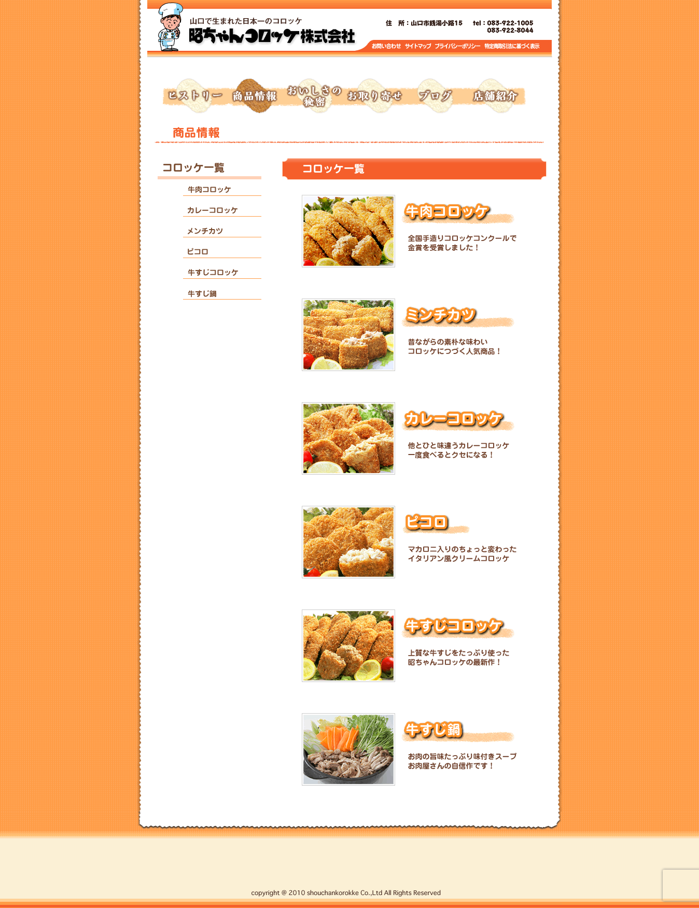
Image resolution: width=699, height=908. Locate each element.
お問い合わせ (386, 46)
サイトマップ (418, 46)
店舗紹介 (495, 96)
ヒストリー (194, 96)
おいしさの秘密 (314, 96)
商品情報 (254, 96)
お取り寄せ (374, 96)
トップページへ (271, 31)
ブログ (434, 96)
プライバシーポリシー (458, 46)
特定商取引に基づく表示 (512, 46)
